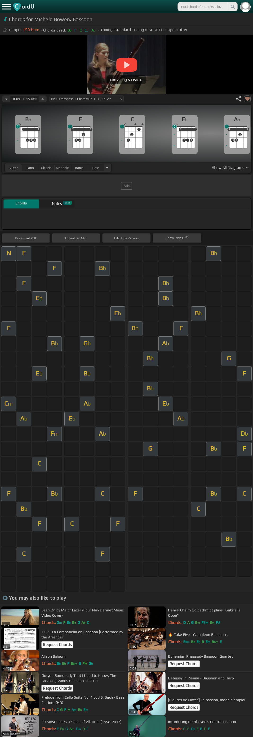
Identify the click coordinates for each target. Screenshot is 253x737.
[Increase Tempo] (43, 98)
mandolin (63, 168)
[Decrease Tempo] (6, 98)
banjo (79, 168)
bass (96, 168)
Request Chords (57, 644)
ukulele (46, 168)
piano (30, 168)
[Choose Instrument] (107, 167)
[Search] (232, 6)
